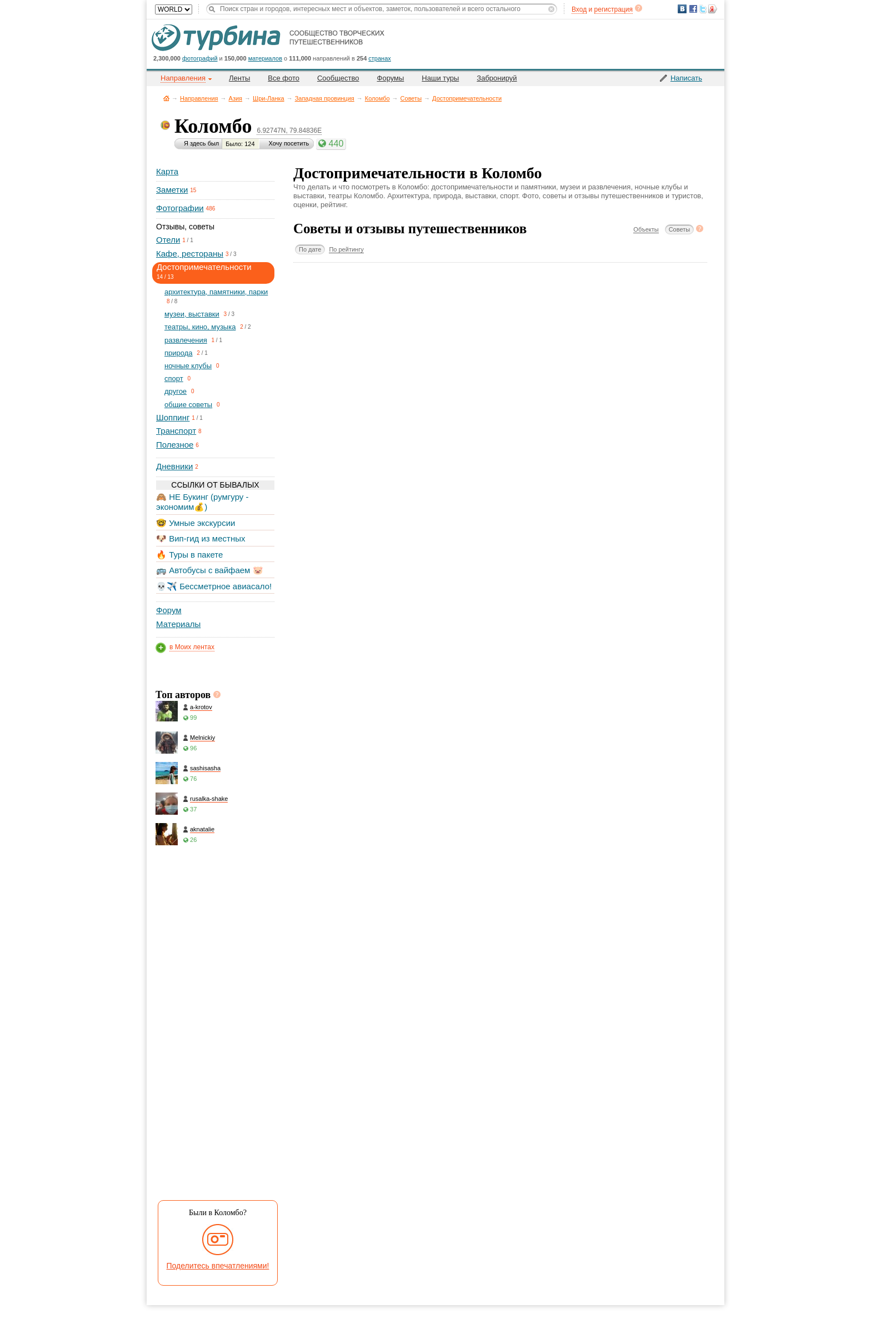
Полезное (174, 444)
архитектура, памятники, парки (216, 292)
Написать (686, 78)
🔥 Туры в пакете (189, 554)
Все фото (283, 78)
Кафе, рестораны (189, 253)
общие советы (188, 404)
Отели (168, 239)
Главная (166, 98)
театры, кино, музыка (200, 327)
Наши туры (440, 78)
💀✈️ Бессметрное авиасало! (214, 586)
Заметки (172, 189)
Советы (411, 98)
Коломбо (377, 98)
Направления (199, 98)
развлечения (185, 340)
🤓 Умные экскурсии (195, 523)
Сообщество (338, 78)
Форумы (390, 78)
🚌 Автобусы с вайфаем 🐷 (209, 570)
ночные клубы (188, 366)
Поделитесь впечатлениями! (218, 1265)
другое (175, 391)
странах (379, 58)
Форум (169, 610)
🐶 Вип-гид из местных (200, 538)
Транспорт (176, 430)
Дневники (174, 466)
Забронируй (497, 78)
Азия (235, 98)
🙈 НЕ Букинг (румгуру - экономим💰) (202, 501)
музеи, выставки (191, 314)
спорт (173, 378)
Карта (167, 171)
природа (178, 353)
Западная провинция (324, 98)
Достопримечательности (467, 98)
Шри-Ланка (268, 98)
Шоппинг (172, 417)
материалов (265, 58)
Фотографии (180, 208)
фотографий (200, 58)
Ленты (239, 78)
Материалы (178, 624)
